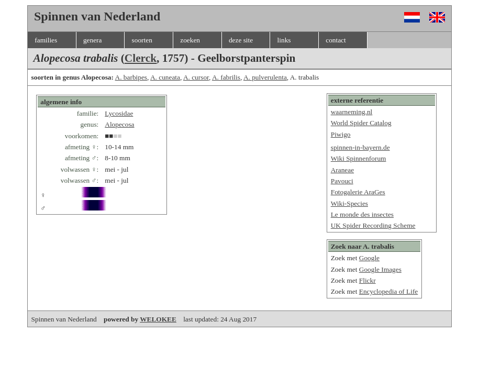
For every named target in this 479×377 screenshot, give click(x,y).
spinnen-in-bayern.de (360, 147)
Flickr (367, 280)
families (46, 40)
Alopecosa (119, 124)
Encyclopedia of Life (388, 291)
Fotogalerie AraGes (358, 192)
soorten (142, 40)
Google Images (380, 269)
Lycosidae (119, 113)
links (284, 40)
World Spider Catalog (361, 123)
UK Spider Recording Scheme (373, 225)
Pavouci (342, 181)
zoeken (190, 40)
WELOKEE (158, 319)
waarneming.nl (352, 112)
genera (92, 40)
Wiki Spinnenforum (358, 158)
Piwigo (341, 134)
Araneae (342, 170)
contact (336, 40)
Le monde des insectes (362, 214)
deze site (241, 40)
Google (369, 258)
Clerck (141, 58)
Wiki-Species (349, 203)
